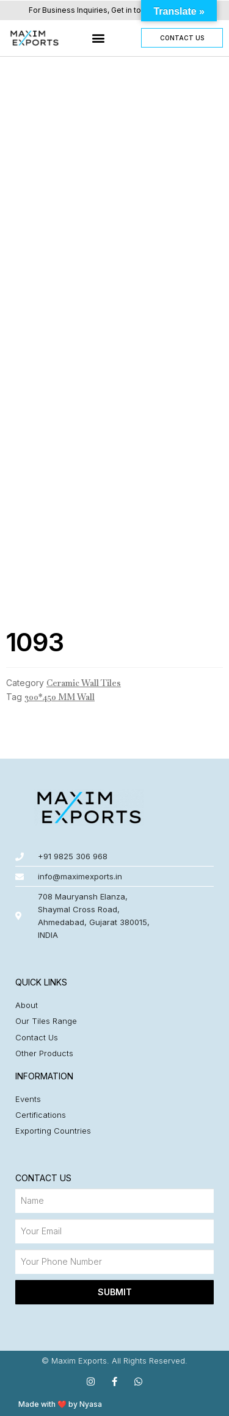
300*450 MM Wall (59, 697)
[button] (99, 38)
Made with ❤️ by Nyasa (60, 1404)
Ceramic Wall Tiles (83, 683)
